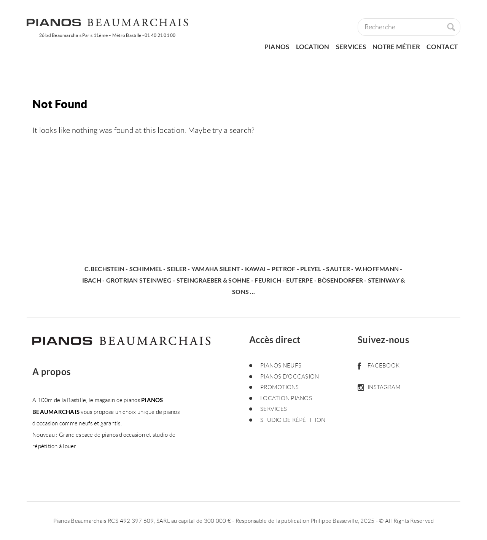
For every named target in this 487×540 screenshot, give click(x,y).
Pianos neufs (280, 366)
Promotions (279, 387)
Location (312, 47)
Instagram (379, 387)
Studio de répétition (292, 420)
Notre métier (396, 47)
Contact (442, 47)
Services (351, 47)
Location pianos (286, 398)
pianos (277, 47)
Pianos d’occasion (289, 377)
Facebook (378, 366)
